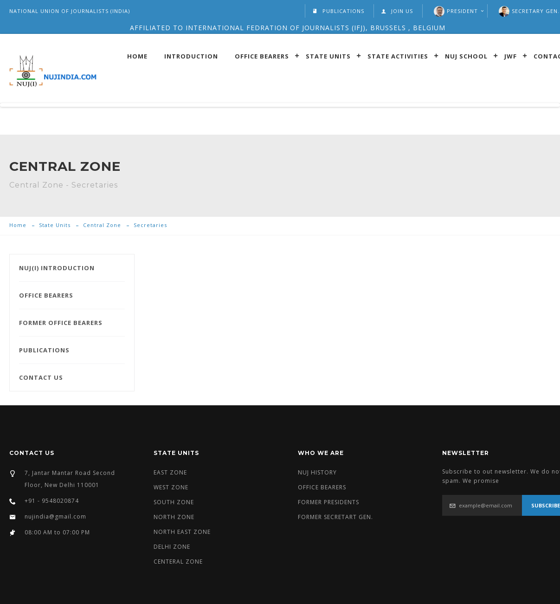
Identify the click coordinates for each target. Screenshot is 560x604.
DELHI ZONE (172, 547)
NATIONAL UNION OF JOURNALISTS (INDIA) (69, 10)
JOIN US (397, 10)
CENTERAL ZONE (178, 561)
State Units (328, 56)
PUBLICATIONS (338, 10)
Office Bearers (262, 56)
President (462, 10)
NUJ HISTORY (317, 472)
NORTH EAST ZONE (182, 532)
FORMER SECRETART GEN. (335, 517)
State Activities (397, 56)
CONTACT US (41, 377)
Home (137, 56)
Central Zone (102, 224)
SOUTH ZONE (174, 502)
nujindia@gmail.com (55, 516)
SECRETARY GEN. (536, 10)
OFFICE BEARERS (46, 295)
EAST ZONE (170, 472)
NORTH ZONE (174, 517)
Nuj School (466, 56)
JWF (510, 56)
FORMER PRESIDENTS (328, 502)
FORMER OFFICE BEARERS (61, 322)
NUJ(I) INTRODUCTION (57, 268)
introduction (191, 56)
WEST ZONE (171, 487)
